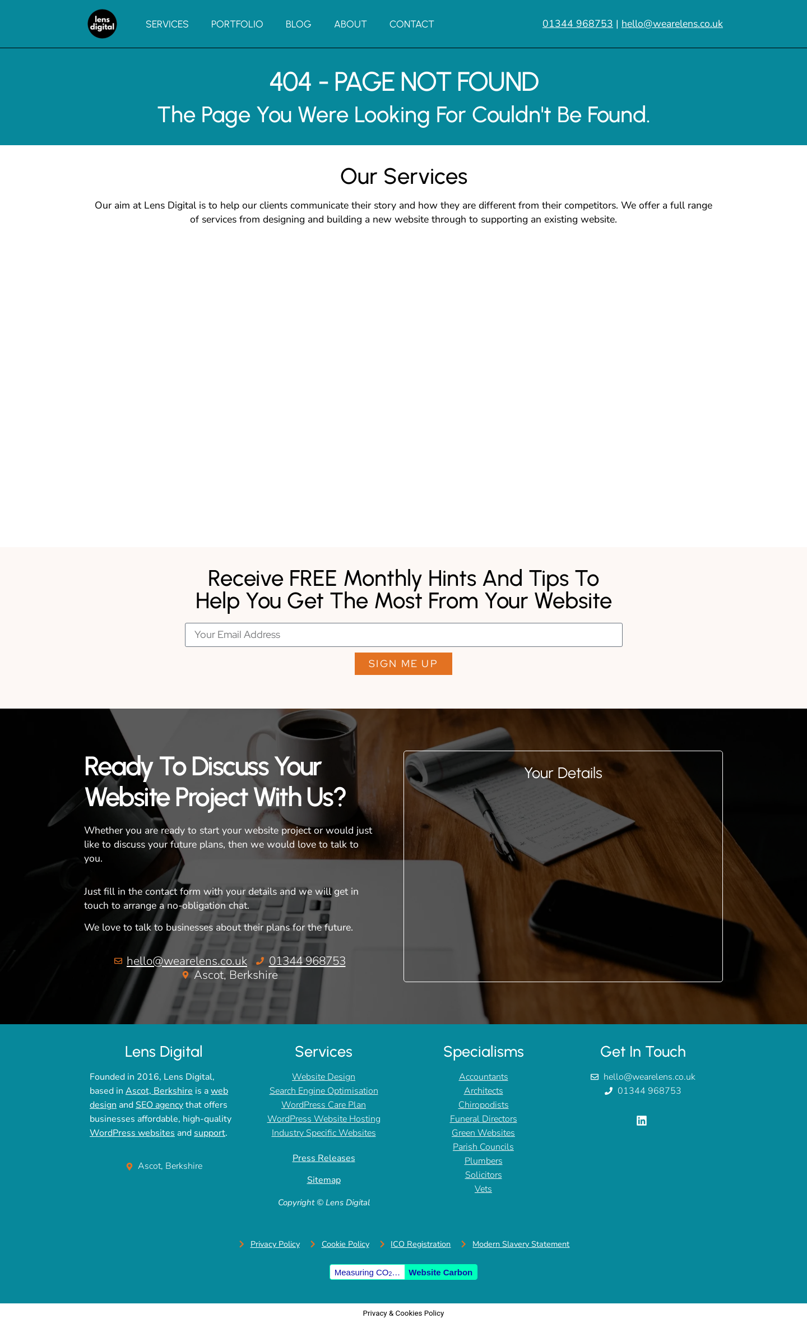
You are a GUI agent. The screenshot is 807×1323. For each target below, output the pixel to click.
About (350, 24)
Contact (411, 24)
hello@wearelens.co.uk (672, 23)
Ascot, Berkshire (159, 1091)
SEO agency (159, 1105)
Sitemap (324, 1180)
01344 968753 (577, 23)
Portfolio (237, 24)
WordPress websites (132, 1133)
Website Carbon (440, 1272)
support (209, 1133)
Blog (299, 24)
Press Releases (324, 1158)
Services (167, 24)
